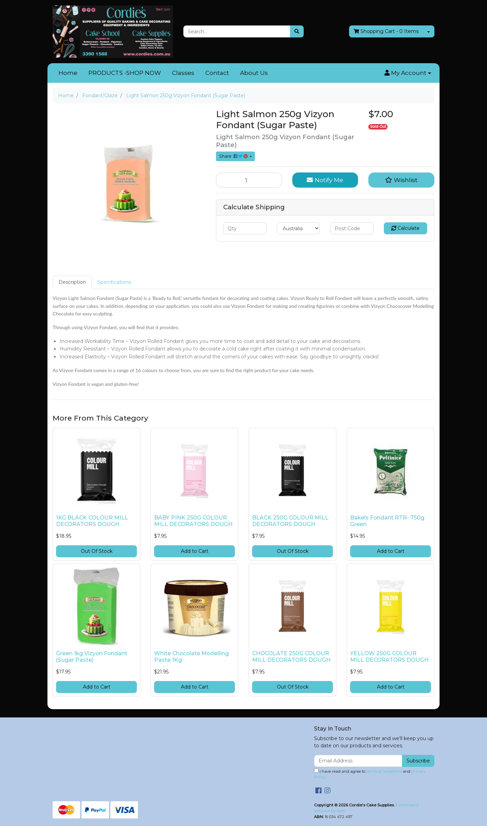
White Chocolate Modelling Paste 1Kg (191, 656)
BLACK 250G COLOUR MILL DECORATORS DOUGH (290, 520)
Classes (183, 72)
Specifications (114, 282)
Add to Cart (194, 551)
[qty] (245, 228)
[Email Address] (358, 761)
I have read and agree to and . (369, 774)
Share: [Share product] (234, 156)
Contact (217, 72)
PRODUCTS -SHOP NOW (124, 72)
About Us (254, 72)
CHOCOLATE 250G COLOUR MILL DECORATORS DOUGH (291, 656)
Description (72, 282)
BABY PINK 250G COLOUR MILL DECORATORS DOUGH (193, 520)
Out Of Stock (96, 551)
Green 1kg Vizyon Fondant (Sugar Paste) (91, 656)
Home (67, 72)
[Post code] (352, 228)
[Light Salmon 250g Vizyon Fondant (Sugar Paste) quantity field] (249, 180)
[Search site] (297, 31)
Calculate (405, 228)
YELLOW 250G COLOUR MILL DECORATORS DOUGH (389, 656)
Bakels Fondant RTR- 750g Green (387, 520)
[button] (408, 73)
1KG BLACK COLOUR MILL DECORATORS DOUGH (92, 520)
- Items (386, 31)
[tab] (72, 282)
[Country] (298, 228)
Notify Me (325, 179)
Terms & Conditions (384, 771)
